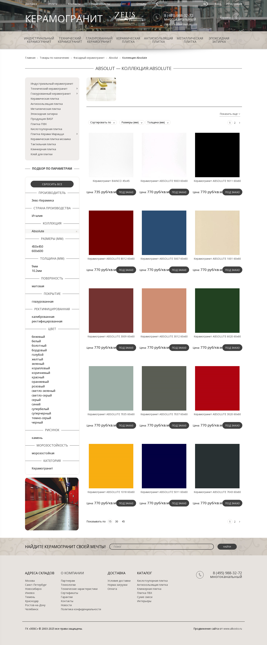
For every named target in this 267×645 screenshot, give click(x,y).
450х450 (37, 246)
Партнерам (68, 580)
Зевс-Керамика (43, 200)
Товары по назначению (54, 57)
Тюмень (30, 597)
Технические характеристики (79, 588)
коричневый (41, 373)
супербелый (40, 409)
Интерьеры (144, 601)
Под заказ (126, 192)
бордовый (39, 350)
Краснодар (32, 601)
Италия (37, 216)
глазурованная (42, 301)
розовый (38, 386)
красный (38, 377)
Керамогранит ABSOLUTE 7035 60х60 (111, 414)
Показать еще (230, 114)
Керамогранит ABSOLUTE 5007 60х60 (164, 258)
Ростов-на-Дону (35, 605)
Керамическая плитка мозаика (51, 139)
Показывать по (96, 521)
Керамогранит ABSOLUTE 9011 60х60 (217, 180)
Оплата (52, 4)
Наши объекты (100, 4)
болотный (39, 346)
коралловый (41, 368)
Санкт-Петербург (36, 584)
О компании (72, 573)
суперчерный (41, 413)
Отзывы (141, 4)
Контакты (74, 4)
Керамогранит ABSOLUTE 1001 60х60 (217, 258)
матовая (38, 286)
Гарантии (67, 597)
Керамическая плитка (128, 40)
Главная (30, 57)
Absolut (113, 57)
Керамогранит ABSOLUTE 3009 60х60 (111, 336)
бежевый (38, 337)
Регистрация (234, 4)
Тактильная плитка (43, 144)
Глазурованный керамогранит (99, 40)
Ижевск (30, 592)
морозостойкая (43, 453)
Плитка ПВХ (39, 124)
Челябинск (31, 609)
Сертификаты (69, 592)
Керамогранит (42, 468)
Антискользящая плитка (158, 40)
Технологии (68, 584)
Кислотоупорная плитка (46, 129)
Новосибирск (33, 588)
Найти (227, 546)
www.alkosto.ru (232, 628)
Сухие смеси (144, 597)
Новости (66, 605)
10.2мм (37, 271)
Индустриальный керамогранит (39, 40)
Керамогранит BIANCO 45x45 (111, 180)
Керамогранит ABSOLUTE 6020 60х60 (217, 336)
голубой (37, 355)
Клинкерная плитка (43, 149)
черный (37, 422)
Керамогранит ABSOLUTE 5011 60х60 (164, 492)
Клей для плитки (41, 154)
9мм (35, 266)
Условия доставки (119, 580)
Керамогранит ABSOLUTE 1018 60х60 (111, 492)
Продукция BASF (42, 119)
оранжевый (40, 382)
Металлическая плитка (190, 40)
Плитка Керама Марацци (47, 134)
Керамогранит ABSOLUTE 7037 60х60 (164, 414)
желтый (37, 359)
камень (37, 438)
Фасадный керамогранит (89, 57)
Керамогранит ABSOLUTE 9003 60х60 (164, 180)
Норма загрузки (117, 584)
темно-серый (41, 418)
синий (36, 404)
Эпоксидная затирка (219, 40)
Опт (123, 4)
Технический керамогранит (70, 40)
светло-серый (42, 395)
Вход (218, 4)
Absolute (54, 231)
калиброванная (43, 317)
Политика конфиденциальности (81, 609)
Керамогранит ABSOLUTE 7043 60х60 (217, 492)
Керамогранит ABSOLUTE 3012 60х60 (164, 336)
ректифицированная (47, 321)
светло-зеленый (43, 391)
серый (36, 400)
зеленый (38, 364)
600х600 (37, 251)
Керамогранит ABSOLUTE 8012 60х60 (111, 258)
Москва (30, 580)
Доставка (31, 4)
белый (36, 341)
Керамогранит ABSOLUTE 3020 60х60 (217, 414)
